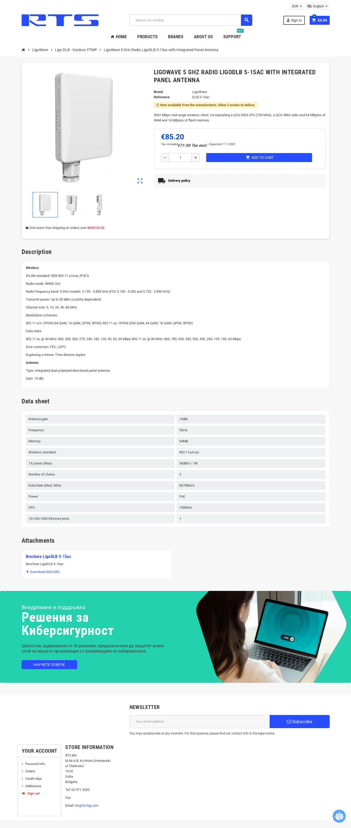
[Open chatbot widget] (339, 816)
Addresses (33, 786)
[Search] (190, 20)
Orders (30, 771)
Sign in (294, 20)
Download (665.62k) (43, 572)
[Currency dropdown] (297, 6)
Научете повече (49, 665)
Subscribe (299, 721)
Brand (158, 92)
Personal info (35, 764)
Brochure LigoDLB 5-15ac (48, 556)
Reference (162, 97)
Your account (39, 751)
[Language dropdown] (317, 6)
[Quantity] (180, 157)
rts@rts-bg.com (86, 805)
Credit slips (33, 779)
